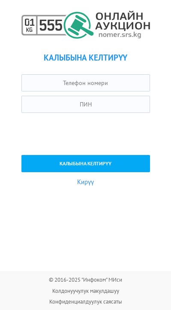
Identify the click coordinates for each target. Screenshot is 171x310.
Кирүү (85, 182)
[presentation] (86, 134)
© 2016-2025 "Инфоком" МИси (85, 279)
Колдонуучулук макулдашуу (85, 291)
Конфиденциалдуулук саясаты (85, 301)
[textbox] (85, 82)
